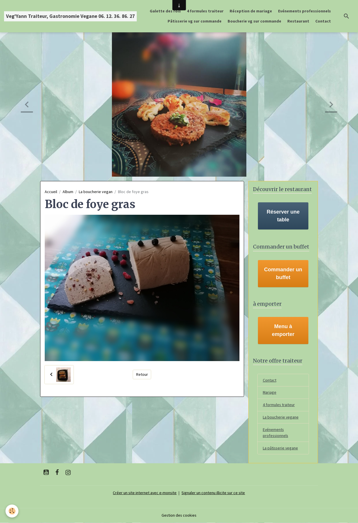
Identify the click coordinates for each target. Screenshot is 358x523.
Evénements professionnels (304, 11)
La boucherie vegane (281, 417)
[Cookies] (12, 511)
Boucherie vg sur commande (254, 21)
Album (68, 191)
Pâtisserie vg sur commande (195, 21)
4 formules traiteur (205, 11)
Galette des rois (165, 11)
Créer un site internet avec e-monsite (144, 493)
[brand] (70, 16)
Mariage (270, 392)
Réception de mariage (251, 11)
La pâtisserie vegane (281, 448)
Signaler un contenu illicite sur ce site (214, 493)
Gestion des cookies (179, 515)
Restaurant (298, 21)
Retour (142, 374)
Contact (323, 21)
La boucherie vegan (96, 191)
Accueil (51, 191)
